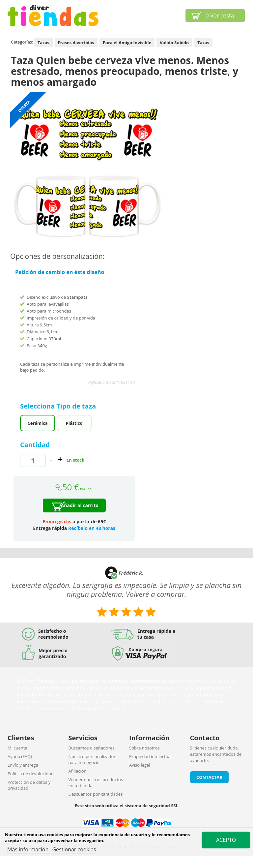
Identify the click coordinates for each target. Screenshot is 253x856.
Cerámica (38, 423)
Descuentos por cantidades (96, 794)
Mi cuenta (17, 748)
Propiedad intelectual (150, 756)
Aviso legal (139, 765)
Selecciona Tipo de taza (59, 406)
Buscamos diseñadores (92, 748)
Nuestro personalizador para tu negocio (92, 759)
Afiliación (78, 771)
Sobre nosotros (144, 748)
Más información (28, 849)
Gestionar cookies (74, 849)
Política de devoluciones (31, 774)
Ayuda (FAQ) (20, 756)
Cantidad (35, 444)
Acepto (226, 839)
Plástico (74, 423)
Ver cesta (220, 15)
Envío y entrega (23, 765)
